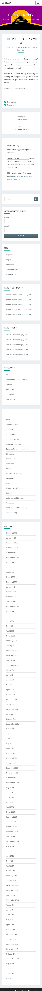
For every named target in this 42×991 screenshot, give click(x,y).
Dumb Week (10, 459)
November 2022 (12, 655)
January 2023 (11, 645)
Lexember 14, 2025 (24, 309)
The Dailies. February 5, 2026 (17, 349)
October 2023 (11, 601)
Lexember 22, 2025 (24, 299)
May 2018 (9, 920)
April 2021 (10, 748)
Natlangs (9, 493)
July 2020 (9, 792)
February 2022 (11, 699)
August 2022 (10, 670)
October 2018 (11, 895)
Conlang (7, 2)
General (9, 384)
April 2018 (10, 924)
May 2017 (9, 978)
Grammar (10, 464)
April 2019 (10, 866)
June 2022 (10, 680)
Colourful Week (12, 424)
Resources (10, 389)
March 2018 (10, 929)
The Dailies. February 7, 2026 (17, 340)
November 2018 (12, 890)
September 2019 (12, 841)
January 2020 (11, 822)
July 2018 (9, 910)
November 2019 (12, 831)
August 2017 (10, 964)
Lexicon (9, 483)
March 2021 (10, 753)
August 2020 (10, 787)
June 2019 (10, 856)
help (8, 468)
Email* (16, 228)
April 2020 (10, 807)
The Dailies (11, 102)
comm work (10, 434)
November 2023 (12, 597)
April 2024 (10, 572)
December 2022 (12, 650)
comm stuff (10, 429)
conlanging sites (12, 439)
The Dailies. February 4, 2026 (17, 354)
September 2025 (12, 557)
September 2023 (12, 606)
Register (9, 255)
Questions (10, 503)
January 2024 (11, 587)
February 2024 (11, 582)
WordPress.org (11, 274)
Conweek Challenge (13, 444)
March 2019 (10, 871)
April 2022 (10, 690)
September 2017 (12, 959)
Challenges (10, 375)
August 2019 (10, 846)
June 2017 (10, 973)
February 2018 (11, 934)
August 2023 (10, 611)
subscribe (24, 164)
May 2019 (9, 861)
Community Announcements (17, 380)
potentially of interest (15, 498)
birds (8, 420)
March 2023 (10, 636)
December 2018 (12, 885)
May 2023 (9, 626)
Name (16, 219)
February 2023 (11, 641)
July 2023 (9, 616)
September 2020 (12, 782)
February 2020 (11, 817)
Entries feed (10, 264)
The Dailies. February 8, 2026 (17, 335)
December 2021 (12, 709)
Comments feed (12, 269)
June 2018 (10, 915)
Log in (8, 259)
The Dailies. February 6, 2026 (17, 344)
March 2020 (10, 812)
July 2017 (9, 968)
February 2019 (11, 875)
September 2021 (12, 724)
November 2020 (12, 773)
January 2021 (11, 763)
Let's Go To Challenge (14, 473)
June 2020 (10, 797)
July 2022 (9, 675)
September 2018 (12, 900)
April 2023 (10, 631)
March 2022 (10, 694)
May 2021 (9, 743)
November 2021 (12, 714)
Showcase (10, 394)
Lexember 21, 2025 (24, 304)
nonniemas (28, 47)
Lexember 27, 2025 (24, 295)
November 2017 (12, 949)
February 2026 (11, 533)
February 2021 (11, 758)
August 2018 (10, 905)
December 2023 (12, 592)
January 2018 (11, 939)
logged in (20, 149)
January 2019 (11, 880)
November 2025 (12, 548)
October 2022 (11, 660)
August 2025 (10, 562)
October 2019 (11, 836)
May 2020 (9, 802)
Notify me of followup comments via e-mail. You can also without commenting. (20, 162)
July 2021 (9, 734)
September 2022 (12, 665)
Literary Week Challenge (15, 488)
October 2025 (11, 553)
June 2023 (10, 621)
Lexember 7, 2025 (24, 314)
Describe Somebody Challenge (17, 449)
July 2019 (9, 851)
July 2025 (9, 567)
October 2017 (11, 954)
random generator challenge (17, 508)
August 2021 (10, 729)
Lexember (10, 478)
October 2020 (11, 778)
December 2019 (12, 827)
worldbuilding (11, 512)
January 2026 (11, 538)
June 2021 (10, 738)
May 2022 (9, 685)
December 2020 (12, 768)
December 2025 (12, 543)
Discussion (11, 105)
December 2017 (12, 944)
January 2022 (11, 704)
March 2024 (10, 577)
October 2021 (11, 719)
